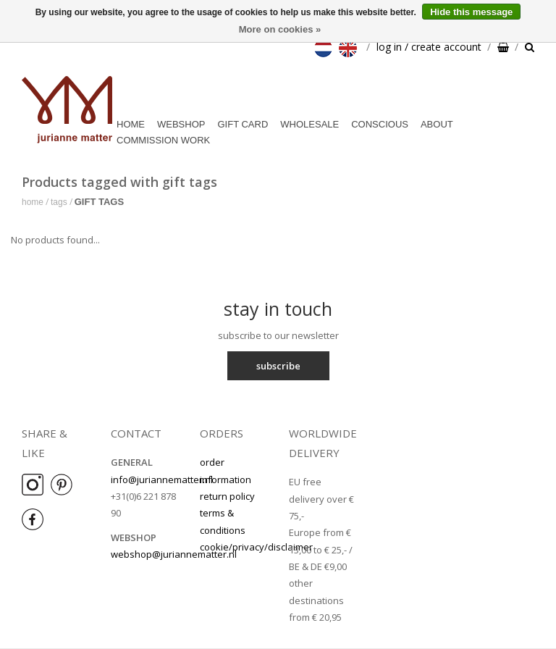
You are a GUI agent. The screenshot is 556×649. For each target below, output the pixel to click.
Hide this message (471, 12)
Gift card (242, 124)
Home (131, 124)
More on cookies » (280, 29)
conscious (379, 124)
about (437, 124)
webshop (181, 124)
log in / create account (428, 47)
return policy (227, 496)
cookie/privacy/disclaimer (256, 546)
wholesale (309, 124)
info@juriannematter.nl (162, 479)
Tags (59, 202)
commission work (163, 140)
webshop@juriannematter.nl (174, 554)
